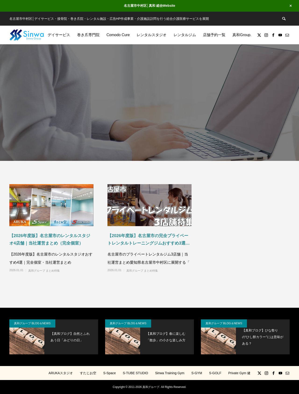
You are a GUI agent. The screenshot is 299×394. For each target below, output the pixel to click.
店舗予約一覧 (214, 35)
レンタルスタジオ (152, 35)
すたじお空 (88, 373)
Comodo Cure (118, 35)
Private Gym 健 (239, 373)
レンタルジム (185, 35)
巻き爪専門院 (88, 35)
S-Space (109, 373)
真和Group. (241, 35)
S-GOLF (215, 373)
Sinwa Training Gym (169, 373)
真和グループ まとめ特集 (44, 270)
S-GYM (196, 373)
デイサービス (59, 35)
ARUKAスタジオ (61, 373)
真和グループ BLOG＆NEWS (32, 323)
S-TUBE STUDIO (135, 373)
